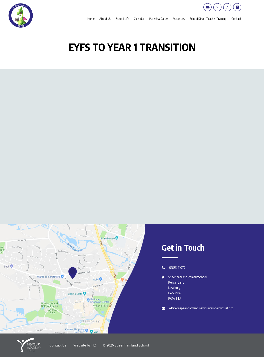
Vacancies (179, 18)
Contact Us (58, 345)
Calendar (139, 18)
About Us (105, 18)
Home (90, 18)
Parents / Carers (158, 18)
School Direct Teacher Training (208, 18)
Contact (236, 18)
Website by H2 (84, 345)
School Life (122, 18)
